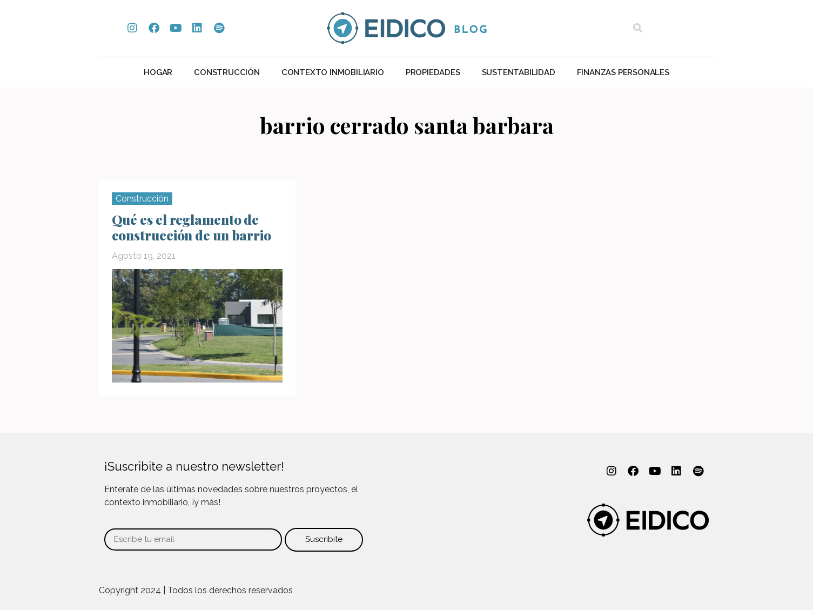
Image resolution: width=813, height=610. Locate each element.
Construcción (227, 72)
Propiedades (433, 72)
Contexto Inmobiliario (332, 72)
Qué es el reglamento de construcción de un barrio (192, 227)
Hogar (158, 72)
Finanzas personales (623, 72)
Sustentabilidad (518, 72)
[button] (638, 28)
